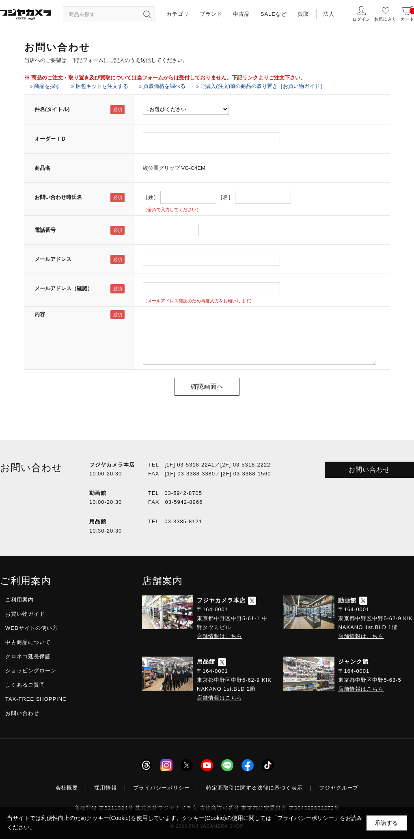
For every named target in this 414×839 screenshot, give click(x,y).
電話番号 (45, 230)
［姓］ (151, 197)
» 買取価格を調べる (162, 86)
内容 (39, 314)
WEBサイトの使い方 (31, 628)
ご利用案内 (19, 600)
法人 (328, 14)
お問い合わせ (369, 469)
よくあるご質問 (25, 685)
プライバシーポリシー (161, 788)
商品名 (42, 168)
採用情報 (105, 788)
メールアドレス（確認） (63, 288)
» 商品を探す (45, 86)
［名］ (225, 197)
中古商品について (28, 642)
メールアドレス (52, 259)
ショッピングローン (30, 671)
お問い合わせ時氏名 (58, 197)
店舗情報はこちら (219, 636)
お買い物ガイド (25, 614)
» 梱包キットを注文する (99, 86)
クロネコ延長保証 (28, 656)
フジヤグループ (339, 788)
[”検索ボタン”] (147, 14)
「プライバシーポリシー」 (306, 818)
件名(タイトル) (52, 109)
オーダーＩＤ (50, 139)
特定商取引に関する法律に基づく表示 (254, 788)
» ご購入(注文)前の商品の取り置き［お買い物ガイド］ (261, 86)
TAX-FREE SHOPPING (36, 699)
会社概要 (67, 788)
